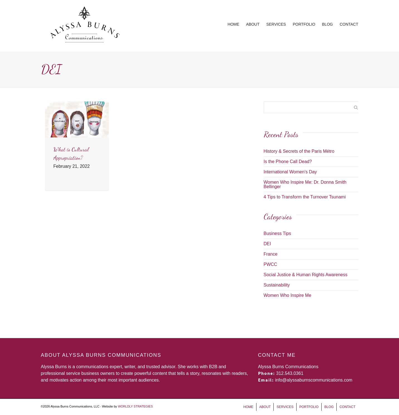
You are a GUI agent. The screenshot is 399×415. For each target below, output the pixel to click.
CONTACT (349, 24)
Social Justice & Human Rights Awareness (305, 274)
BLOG (327, 24)
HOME (233, 24)
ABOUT (253, 24)
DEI (267, 243)
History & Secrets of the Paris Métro (299, 151)
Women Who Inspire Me (287, 295)
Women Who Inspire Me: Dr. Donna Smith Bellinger (305, 184)
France (271, 254)
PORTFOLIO (304, 24)
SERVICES (276, 24)
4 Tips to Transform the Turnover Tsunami (305, 197)
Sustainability (277, 285)
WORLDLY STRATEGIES (135, 406)
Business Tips (277, 233)
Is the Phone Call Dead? (288, 161)
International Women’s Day (290, 171)
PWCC (270, 264)
